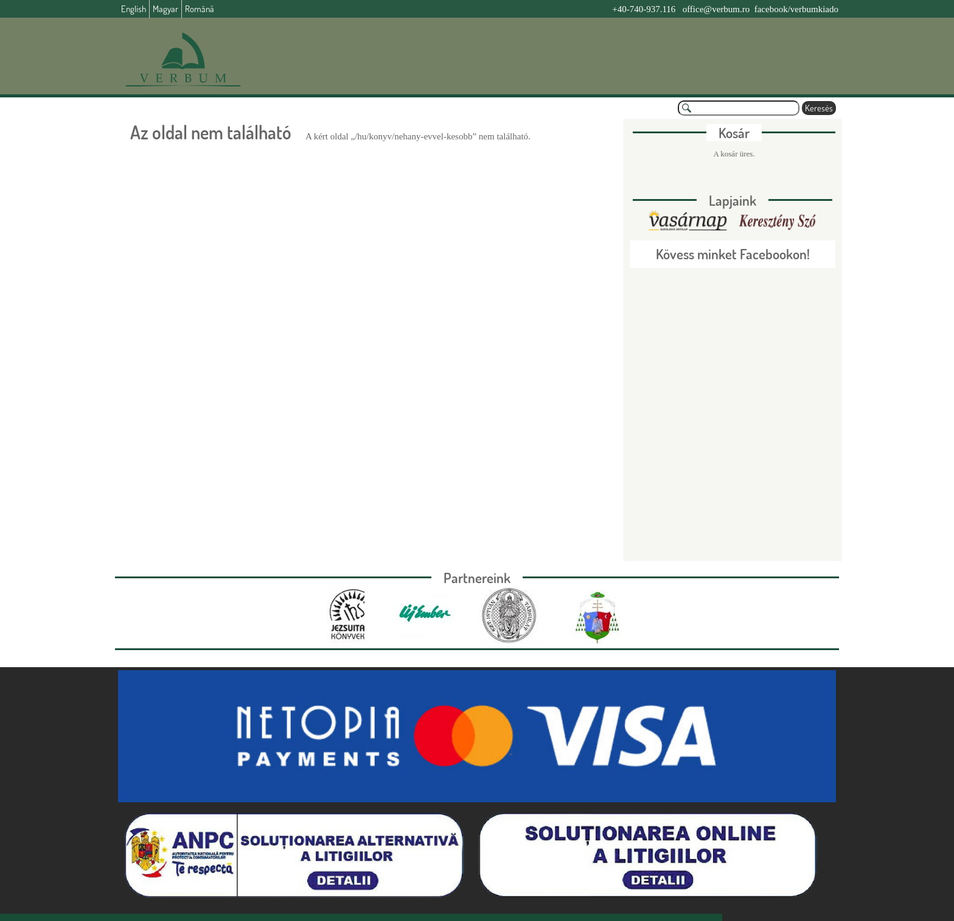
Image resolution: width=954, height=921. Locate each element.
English (133, 9)
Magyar (165, 9)
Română (199, 9)
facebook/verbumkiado (796, 9)
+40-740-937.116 (643, 9)
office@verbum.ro (716, 9)
